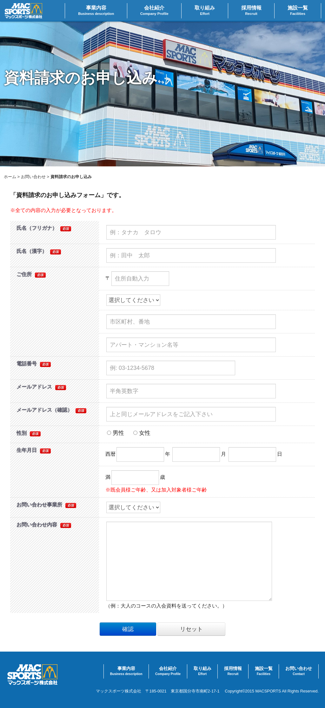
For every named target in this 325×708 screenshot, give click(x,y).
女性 (141, 433)
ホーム (10, 176)
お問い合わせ (33, 176)
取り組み (205, 11)
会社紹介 (154, 11)
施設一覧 (298, 11)
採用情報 (251, 11)
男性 (115, 433)
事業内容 (96, 11)
